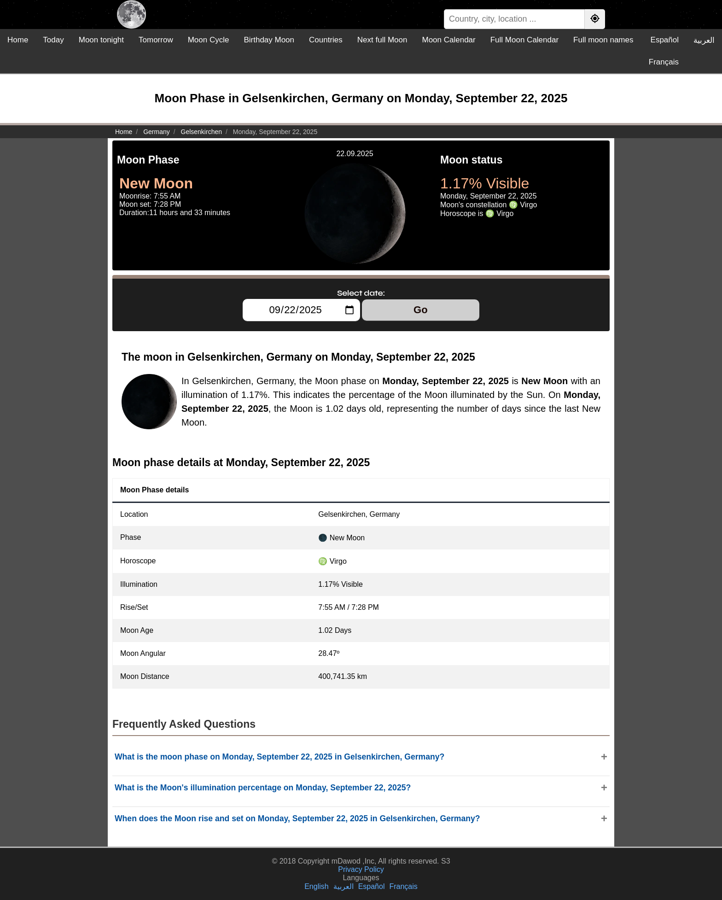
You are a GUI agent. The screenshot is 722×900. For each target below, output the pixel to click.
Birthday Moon (269, 39)
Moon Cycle (208, 39)
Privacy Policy (361, 869)
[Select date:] (301, 310)
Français (664, 62)
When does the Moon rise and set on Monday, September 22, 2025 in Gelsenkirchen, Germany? (297, 818)
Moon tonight (101, 39)
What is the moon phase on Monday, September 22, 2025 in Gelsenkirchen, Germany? (279, 756)
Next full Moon (382, 39)
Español (665, 39)
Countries (326, 39)
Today (53, 39)
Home (17, 39)
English (316, 886)
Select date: (361, 293)
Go (420, 310)
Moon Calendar (448, 39)
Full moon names (603, 39)
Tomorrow (156, 39)
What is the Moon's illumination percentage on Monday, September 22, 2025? (263, 787)
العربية (704, 40)
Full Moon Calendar (524, 39)
